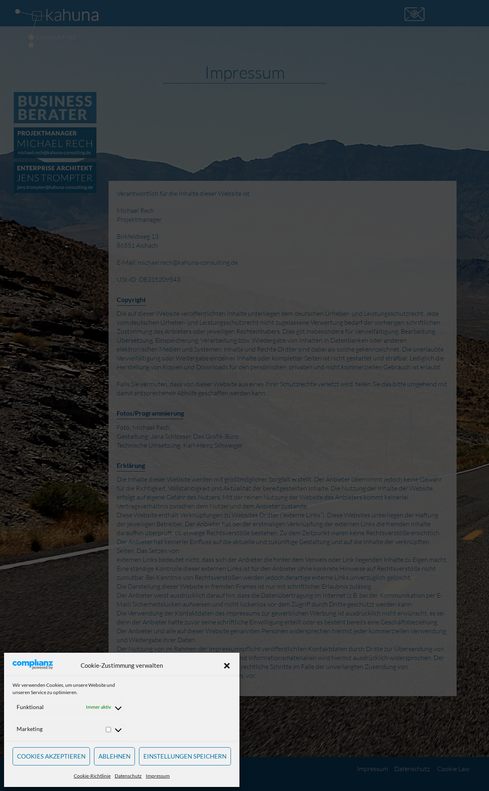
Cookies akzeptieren (51, 756)
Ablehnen (114, 756)
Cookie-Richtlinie (92, 776)
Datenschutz (128, 776)
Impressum (158, 776)
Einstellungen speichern (184, 756)
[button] (227, 666)
